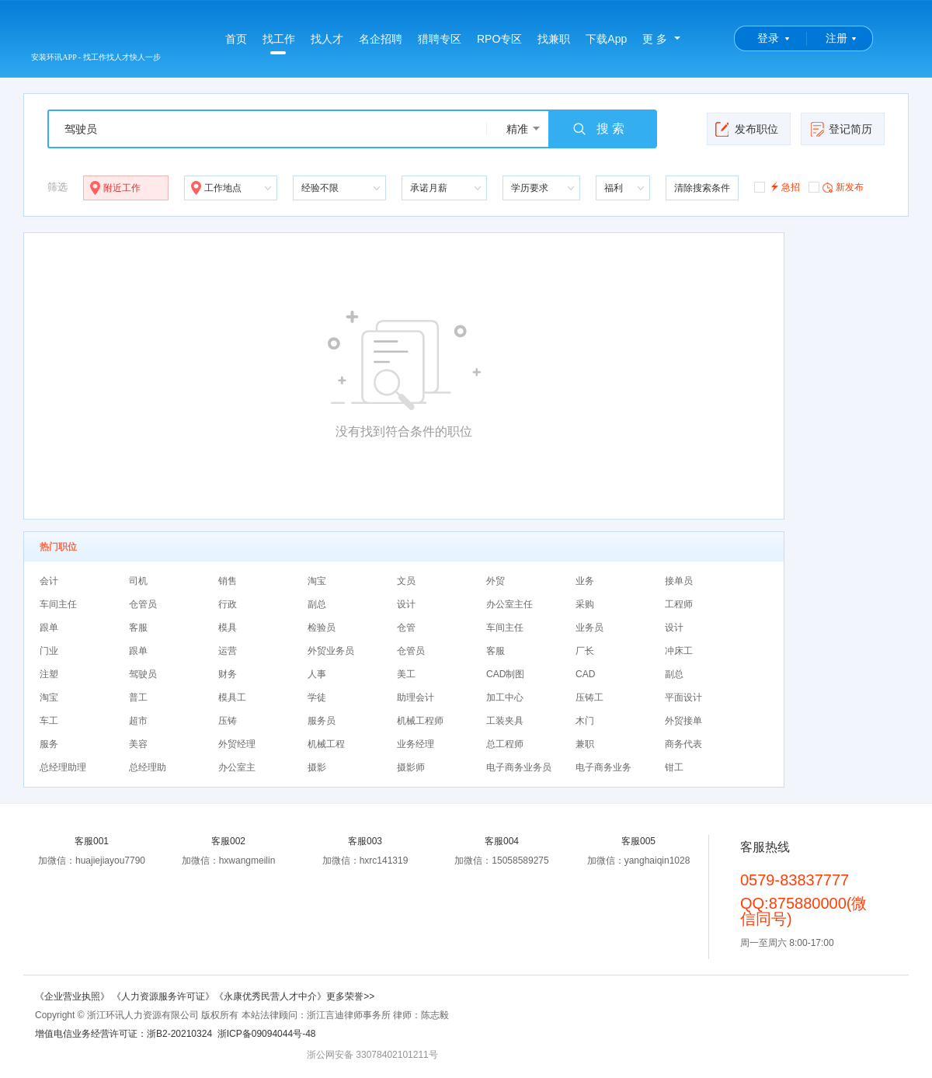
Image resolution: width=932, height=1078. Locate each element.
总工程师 (504, 744)
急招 (777, 186)
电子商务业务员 (518, 767)
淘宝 (317, 581)
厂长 (585, 650)
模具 (227, 627)
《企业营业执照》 (73, 996)
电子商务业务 (603, 767)
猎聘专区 (439, 39)
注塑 (49, 674)
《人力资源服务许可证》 (163, 996)
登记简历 (840, 129)
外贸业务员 (331, 650)
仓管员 (143, 604)
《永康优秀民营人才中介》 (270, 996)
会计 (49, 581)
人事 (317, 674)
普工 (138, 697)
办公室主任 (509, 604)
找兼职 (553, 39)
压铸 (227, 720)
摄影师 (411, 767)
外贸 (495, 581)
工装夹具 (504, 720)
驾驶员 (143, 674)
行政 (227, 604)
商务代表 (683, 744)
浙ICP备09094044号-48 (266, 1033)
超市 (138, 720)
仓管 (406, 627)
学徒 (317, 697)
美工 (406, 674)
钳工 (674, 767)
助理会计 (415, 697)
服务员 (322, 720)
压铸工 (589, 697)
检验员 (322, 627)
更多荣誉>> (350, 996)
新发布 (836, 186)
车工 (49, 720)
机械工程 (326, 744)
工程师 (679, 604)
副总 (317, 604)
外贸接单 (683, 720)
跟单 (49, 627)
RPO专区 (499, 39)
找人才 (327, 39)
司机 (138, 581)
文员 (406, 581)
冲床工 (679, 650)
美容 (138, 744)
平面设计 (683, 697)
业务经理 (415, 744)
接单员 (679, 581)
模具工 (232, 697)
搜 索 (598, 129)
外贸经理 (237, 744)
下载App (606, 39)
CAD (585, 674)
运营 (227, 650)
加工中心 (504, 697)
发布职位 (746, 129)
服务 (49, 744)
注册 (836, 38)
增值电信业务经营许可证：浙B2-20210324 (123, 1033)
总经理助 (147, 767)
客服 (138, 627)
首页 (236, 39)
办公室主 (237, 767)
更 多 (654, 39)
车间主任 (58, 604)
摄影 (317, 767)
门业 (49, 650)
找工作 (279, 43)
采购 (585, 604)
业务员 (589, 627)
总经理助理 (63, 767)
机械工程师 (420, 720)
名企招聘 (380, 39)
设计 (406, 604)
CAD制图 (505, 674)
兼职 (585, 744)
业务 (585, 581)
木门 (585, 720)
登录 (768, 38)
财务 (227, 674)
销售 (227, 581)
